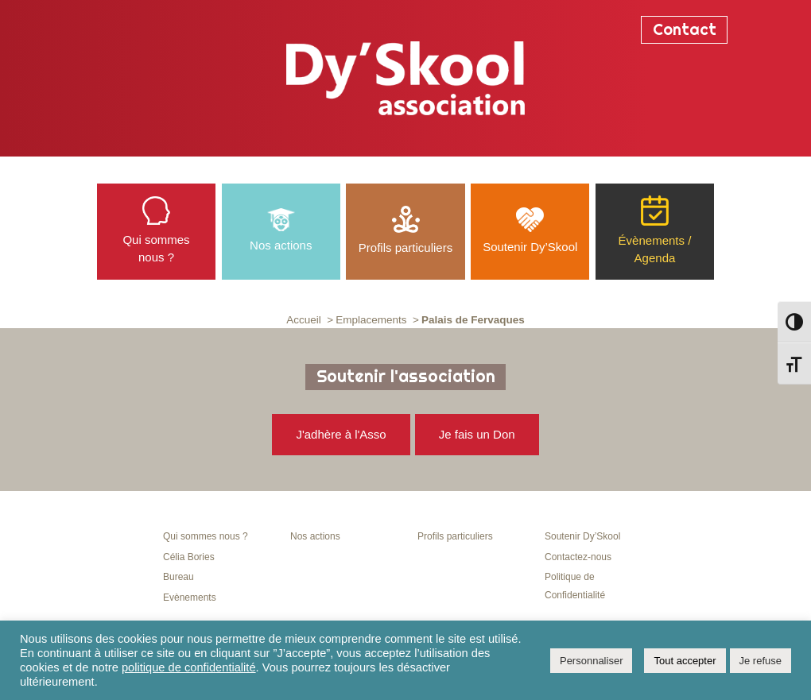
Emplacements (371, 320)
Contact (684, 29)
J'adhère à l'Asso (341, 434)
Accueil (303, 320)
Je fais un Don (477, 434)
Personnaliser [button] (591, 661)
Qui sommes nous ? (205, 536)
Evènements (189, 597)
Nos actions (315, 536)
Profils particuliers (455, 536)
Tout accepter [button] (685, 661)
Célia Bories (189, 557)
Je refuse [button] (760, 661)
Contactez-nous (578, 557)
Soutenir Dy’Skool (582, 536)
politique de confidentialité (189, 667)
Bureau (178, 576)
